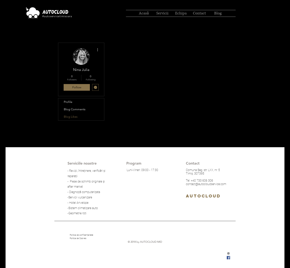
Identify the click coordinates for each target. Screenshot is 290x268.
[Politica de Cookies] (78, 238)
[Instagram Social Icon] (228, 253)
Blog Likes (70, 116)
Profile (68, 102)
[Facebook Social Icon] (228, 257)
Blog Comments (74, 109)
